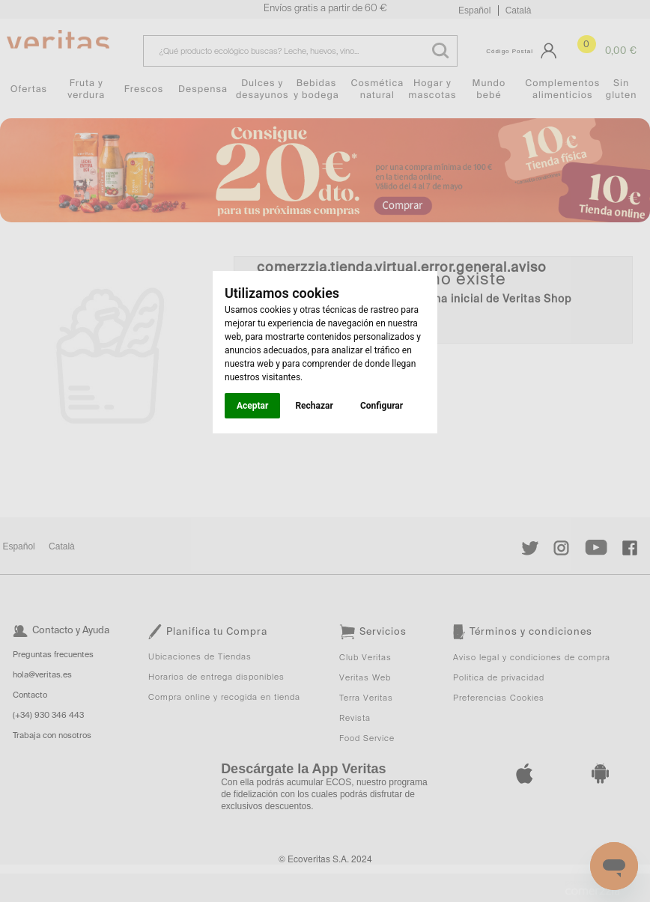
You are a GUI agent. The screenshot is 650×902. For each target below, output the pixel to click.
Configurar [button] (381, 405)
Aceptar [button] (252, 405)
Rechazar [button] (313, 405)
